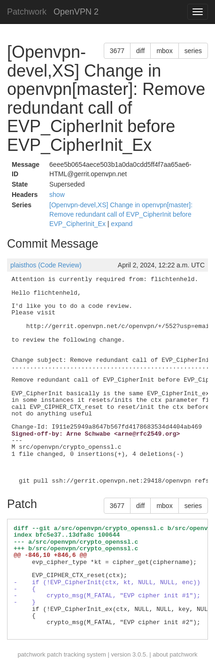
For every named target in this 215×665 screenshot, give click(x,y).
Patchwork (26, 11)
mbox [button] (164, 51)
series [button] (193, 51)
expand (121, 223)
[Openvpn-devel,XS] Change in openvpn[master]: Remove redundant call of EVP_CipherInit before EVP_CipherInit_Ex (120, 214)
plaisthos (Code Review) (46, 265)
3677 (117, 51)
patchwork (31, 654)
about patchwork (175, 654)
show (57, 194)
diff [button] (140, 51)
